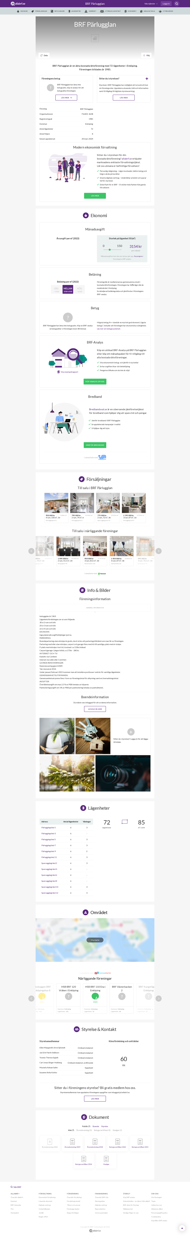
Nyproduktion (100, 1209)
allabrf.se (127, 158)
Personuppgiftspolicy (159, 1213)
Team (153, 1201)
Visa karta (95, 940)
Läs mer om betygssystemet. (109, 329)
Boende (96, 1126)
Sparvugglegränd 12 (49, 893)
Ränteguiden (100, 1201)
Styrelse (104, 1126)
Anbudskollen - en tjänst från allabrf (136, 1201)
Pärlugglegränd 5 (48, 839)
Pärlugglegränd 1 (48, 827)
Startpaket (15, 1213)
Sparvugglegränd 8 (49, 881)
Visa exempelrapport (69, 372)
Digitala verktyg (45, 1205)
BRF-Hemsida (16, 1205)
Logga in (166, 3)
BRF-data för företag (131, 1205)
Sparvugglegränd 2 (49, 863)
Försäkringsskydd (73, 1201)
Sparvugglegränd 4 (49, 869)
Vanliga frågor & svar (131, 1213)
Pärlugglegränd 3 (48, 833)
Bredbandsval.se (98, 409)
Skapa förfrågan (73, 1213)
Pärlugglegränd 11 (49, 857)
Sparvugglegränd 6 (49, 875)
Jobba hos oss (156, 1205)
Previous (31, 551)
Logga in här (95, 709)
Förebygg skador (73, 1209)
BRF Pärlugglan (95, 3)
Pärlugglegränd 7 (48, 845)
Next (159, 551)
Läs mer (66, 98)
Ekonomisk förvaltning (47, 1197)
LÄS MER (124, 98)
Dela (44, 55)
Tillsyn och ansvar (73, 1205)
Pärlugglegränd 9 (48, 851)
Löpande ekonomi (45, 1201)
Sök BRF (16, 1187)
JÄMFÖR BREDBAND (95, 445)
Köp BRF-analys (129, 1197)
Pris (12, 1209)
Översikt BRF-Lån (101, 1197)
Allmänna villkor (157, 1209)
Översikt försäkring (74, 1197)
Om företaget (156, 1197)
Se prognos (138, 256)
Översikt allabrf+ (17, 1197)
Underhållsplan (44, 1209)
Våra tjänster (149, 3)
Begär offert (43, 1217)
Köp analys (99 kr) (95, 381)
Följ (146, 55)
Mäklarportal (128, 1209)
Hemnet (14, 1201)
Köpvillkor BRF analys (159, 1221)
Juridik (41, 1213)
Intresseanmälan (101, 1213)
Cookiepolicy (156, 1217)
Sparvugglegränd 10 (49, 887)
